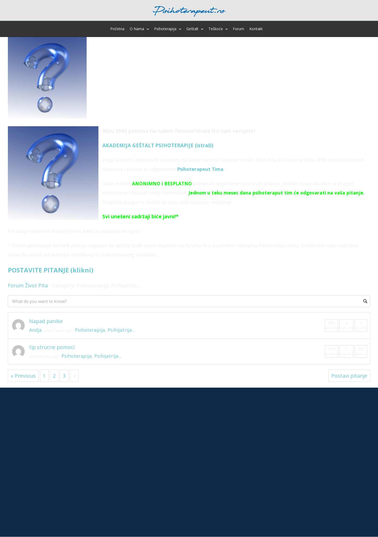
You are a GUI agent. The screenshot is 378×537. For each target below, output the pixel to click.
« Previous (23, 375)
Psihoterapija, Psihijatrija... (105, 330)
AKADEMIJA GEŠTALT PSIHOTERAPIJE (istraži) (157, 145)
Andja (35, 330)
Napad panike (46, 321)
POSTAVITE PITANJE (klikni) (50, 270)
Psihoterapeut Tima (200, 169)
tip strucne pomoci (52, 347)
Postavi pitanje (349, 375)
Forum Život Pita (28, 285)
